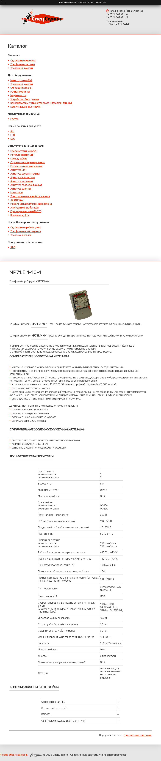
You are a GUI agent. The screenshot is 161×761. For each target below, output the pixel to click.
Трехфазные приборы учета (25, 231)
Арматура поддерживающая (26, 184)
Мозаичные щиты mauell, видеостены (31, 203)
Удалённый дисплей (21, 84)
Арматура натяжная (21, 181)
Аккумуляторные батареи (24, 207)
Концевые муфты (19, 215)
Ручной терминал (20, 91)
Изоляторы (16, 192)
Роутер (14, 119)
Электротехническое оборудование (30, 196)
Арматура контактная (22, 177)
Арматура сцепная (20, 188)
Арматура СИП (18, 169)
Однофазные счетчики (22, 60)
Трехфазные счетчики (22, 64)
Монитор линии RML (21, 80)
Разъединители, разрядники (26, 166)
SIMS (12, 247)
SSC (12, 138)
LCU (12, 135)
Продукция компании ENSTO (25, 211)
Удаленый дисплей (20, 235)
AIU (12, 131)
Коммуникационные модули (25, 106)
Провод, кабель (18, 158)
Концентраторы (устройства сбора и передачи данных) (41, 102)
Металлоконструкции (22, 154)
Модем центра (18, 95)
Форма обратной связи (14, 754)
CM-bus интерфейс (20, 87)
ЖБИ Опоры (16, 200)
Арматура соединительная (25, 173)
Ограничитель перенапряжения (27, 162)
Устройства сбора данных (24, 99)
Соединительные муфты (23, 151)
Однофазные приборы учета (25, 227)
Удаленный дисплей (21, 68)
